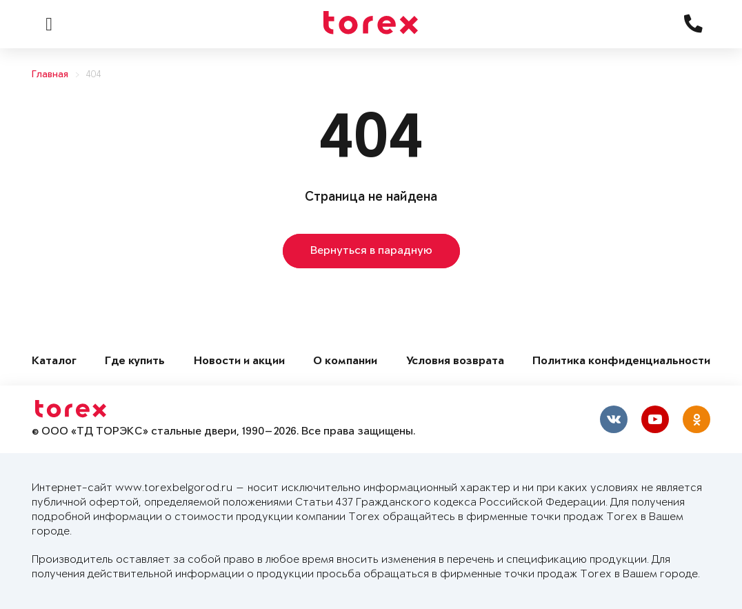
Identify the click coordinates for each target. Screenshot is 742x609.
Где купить (135, 362)
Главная (50, 75)
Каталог (54, 362)
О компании (345, 362)
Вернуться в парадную (371, 251)
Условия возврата (455, 362)
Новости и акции (239, 362)
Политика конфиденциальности (621, 362)
